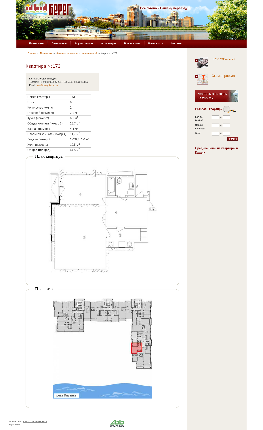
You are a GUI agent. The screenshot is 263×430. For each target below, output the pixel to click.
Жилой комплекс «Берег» (48, 12)
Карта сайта (14, 425)
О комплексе (59, 43)
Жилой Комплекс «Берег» (35, 421)
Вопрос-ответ (132, 43)
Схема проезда (223, 76)
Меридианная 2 (89, 53)
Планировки (36, 43)
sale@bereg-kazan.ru (47, 85)
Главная (32, 53)
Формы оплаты (84, 43)
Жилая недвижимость (67, 53)
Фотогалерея (108, 43)
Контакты (176, 43)
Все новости (155, 43)
